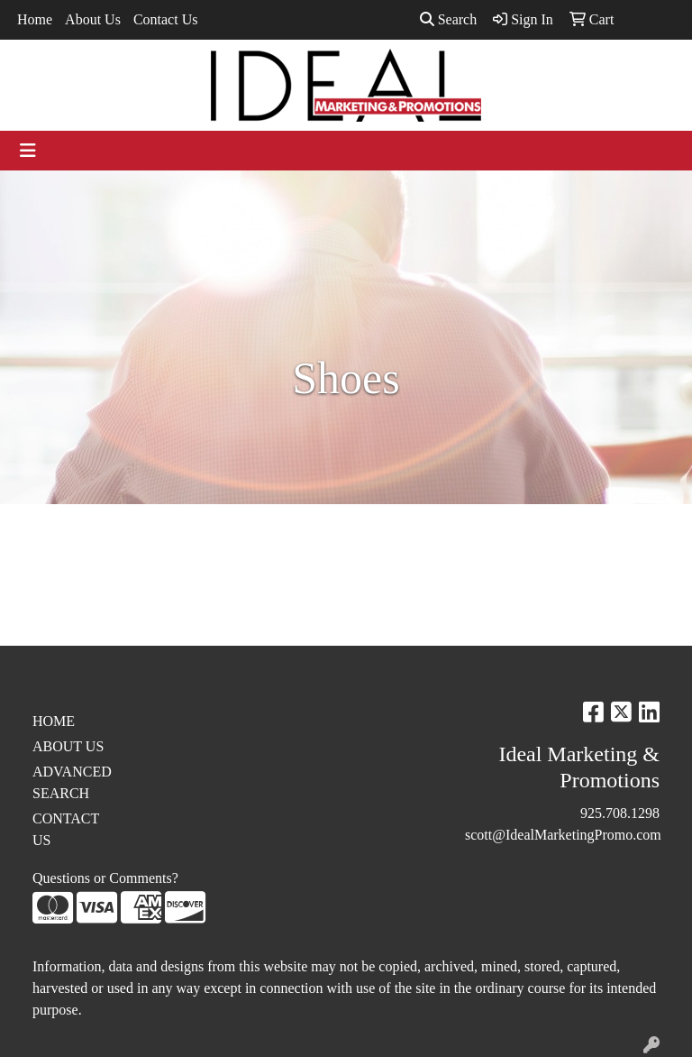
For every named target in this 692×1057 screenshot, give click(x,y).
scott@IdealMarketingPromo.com (563, 834)
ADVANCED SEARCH (72, 782)
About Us (93, 19)
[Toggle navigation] (28, 150)
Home (34, 19)
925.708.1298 (620, 813)
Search (449, 19)
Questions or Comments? (105, 878)
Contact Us (165, 19)
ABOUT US (68, 746)
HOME (53, 721)
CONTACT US (65, 829)
